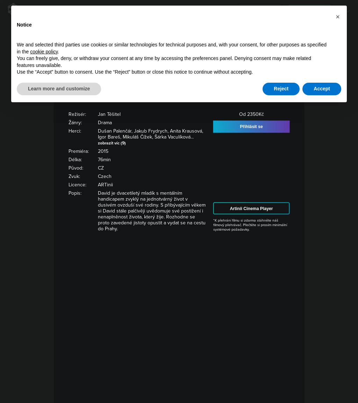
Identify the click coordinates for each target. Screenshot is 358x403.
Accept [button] (322, 88)
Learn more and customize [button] (59, 88)
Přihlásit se (251, 126)
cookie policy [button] (44, 51)
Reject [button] (281, 88)
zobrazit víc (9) (112, 142)
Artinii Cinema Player (251, 208)
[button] (337, 16)
